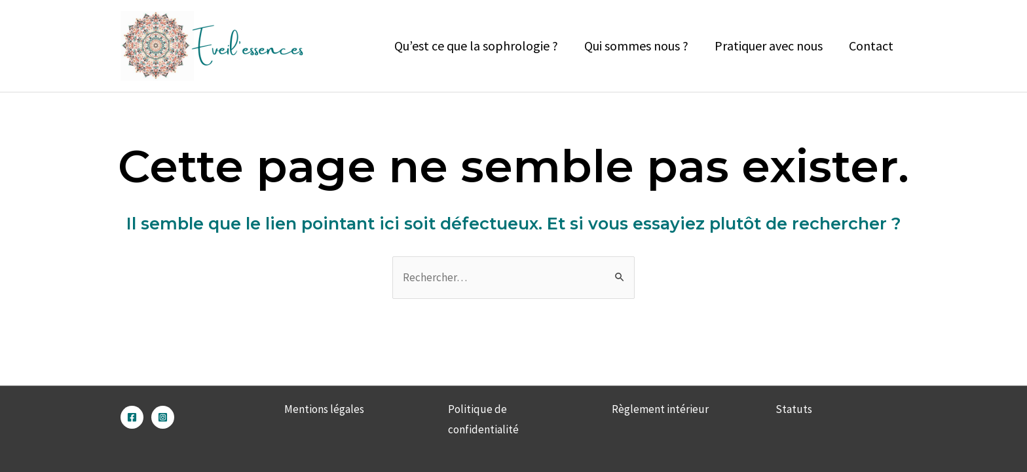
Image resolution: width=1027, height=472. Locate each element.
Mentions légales (324, 409)
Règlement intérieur (660, 409)
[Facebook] (132, 417)
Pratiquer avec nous (769, 45)
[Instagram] (162, 417)
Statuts (793, 409)
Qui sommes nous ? (636, 45)
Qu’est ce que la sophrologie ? (476, 45)
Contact (871, 45)
